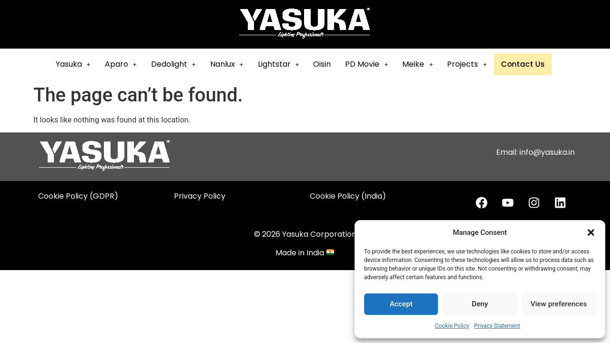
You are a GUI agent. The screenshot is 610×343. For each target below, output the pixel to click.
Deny (480, 304)
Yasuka (78, 64)
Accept (401, 304)
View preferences (558, 304)
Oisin (327, 64)
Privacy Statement (497, 326)
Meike (423, 64)
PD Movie (372, 64)
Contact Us (528, 65)
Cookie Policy (452, 326)
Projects (472, 64)
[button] (591, 232)
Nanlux (232, 64)
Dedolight (178, 64)
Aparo (126, 64)
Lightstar (284, 64)
